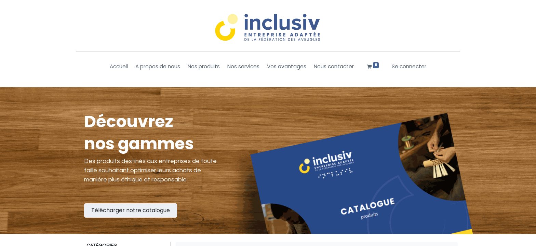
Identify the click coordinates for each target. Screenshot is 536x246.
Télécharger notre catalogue (130, 210)
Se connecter (409, 66)
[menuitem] (119, 66)
